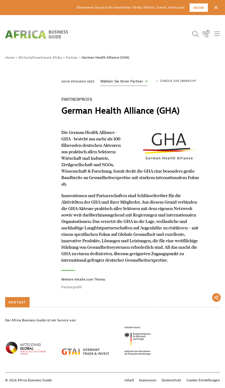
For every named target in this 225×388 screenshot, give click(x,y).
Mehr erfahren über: (78, 81)
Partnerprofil (71, 287)
